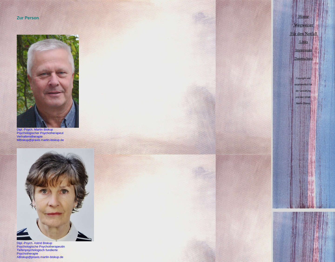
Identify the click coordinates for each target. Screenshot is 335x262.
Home (303, 16)
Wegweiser (303, 25)
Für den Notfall (303, 33)
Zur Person (28, 18)
